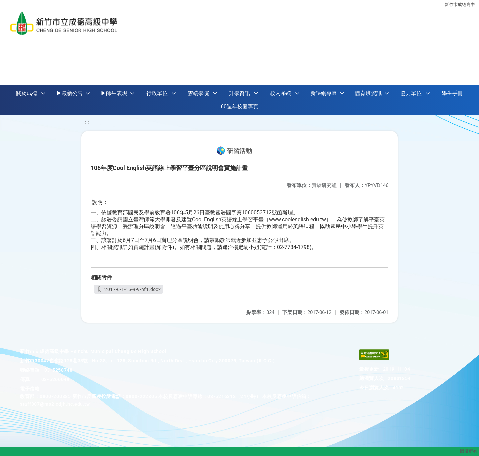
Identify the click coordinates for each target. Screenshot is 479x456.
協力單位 (411, 93)
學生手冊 (452, 93)
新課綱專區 (323, 93)
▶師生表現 (114, 93)
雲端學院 (198, 93)
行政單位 (157, 93)
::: (87, 122)
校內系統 (280, 93)
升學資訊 (239, 93)
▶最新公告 (69, 93)
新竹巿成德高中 (460, 4)
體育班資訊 (368, 93)
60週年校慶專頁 (239, 106)
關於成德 (26, 93)
